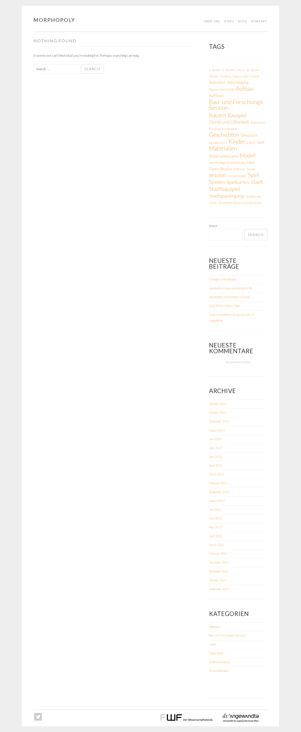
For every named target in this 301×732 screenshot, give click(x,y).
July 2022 (215, 509)
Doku (229, 21)
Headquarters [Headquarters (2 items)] (218, 142)
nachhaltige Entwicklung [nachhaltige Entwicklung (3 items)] (227, 162)
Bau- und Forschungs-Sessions (227, 635)
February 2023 (218, 483)
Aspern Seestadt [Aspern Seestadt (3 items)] (221, 89)
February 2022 (218, 553)
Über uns (212, 21)
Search (213, 226)
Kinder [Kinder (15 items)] (237, 142)
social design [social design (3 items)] (237, 176)
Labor (212, 644)
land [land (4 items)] (260, 142)
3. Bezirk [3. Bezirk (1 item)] (240, 70)
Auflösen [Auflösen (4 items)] (216, 95)
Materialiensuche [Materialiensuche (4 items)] (223, 156)
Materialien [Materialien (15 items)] (223, 148)
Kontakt (259, 21)
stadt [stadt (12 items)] (257, 182)
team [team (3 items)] (213, 202)
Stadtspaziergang (219, 662)
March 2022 (216, 545)
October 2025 (217, 404)
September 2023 (219, 421)
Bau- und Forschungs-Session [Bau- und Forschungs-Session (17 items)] (236, 104)
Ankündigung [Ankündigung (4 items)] (237, 82)
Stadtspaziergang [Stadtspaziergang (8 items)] (226, 196)
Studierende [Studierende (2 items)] (253, 196)
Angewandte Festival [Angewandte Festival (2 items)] (245, 76)
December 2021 (219, 562)
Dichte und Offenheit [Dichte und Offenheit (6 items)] (229, 122)
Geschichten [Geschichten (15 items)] (224, 135)
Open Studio (216, 653)
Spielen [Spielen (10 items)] (217, 182)
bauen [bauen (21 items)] (217, 115)
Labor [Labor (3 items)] (251, 142)
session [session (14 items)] (217, 175)
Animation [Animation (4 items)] (217, 82)
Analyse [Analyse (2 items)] (225, 76)
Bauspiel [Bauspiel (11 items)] (237, 115)
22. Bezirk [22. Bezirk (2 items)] (253, 70)
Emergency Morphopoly (222, 279)
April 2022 (215, 536)
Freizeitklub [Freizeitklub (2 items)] (229, 129)
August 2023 (217, 430)
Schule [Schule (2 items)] (251, 169)
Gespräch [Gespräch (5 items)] (249, 135)
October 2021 (217, 580)
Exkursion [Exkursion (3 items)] (258, 122)
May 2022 (215, 527)
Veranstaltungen (218, 670)
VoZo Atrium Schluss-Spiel (224, 305)
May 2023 (215, 456)
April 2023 (215, 465)
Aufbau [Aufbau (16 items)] (245, 88)
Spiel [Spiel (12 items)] (253, 175)
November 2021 (219, 571)
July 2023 (215, 439)
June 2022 (215, 518)
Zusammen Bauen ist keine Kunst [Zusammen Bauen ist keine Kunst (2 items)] (240, 202)
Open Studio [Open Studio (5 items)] (220, 168)
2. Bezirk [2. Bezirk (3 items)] (228, 70)
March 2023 (216, 474)
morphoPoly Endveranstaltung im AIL (231, 288)
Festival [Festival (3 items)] (214, 129)
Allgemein (214, 626)
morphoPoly (54, 20)
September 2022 (219, 492)
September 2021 (219, 589)
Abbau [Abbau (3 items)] (214, 76)
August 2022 (217, 500)
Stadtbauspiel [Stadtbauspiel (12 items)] (224, 189)
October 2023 (217, 412)
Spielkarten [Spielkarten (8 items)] (237, 182)
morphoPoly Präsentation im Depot (229, 297)
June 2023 (215, 448)
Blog (242, 21)
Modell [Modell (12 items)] (248, 155)
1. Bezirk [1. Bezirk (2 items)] (214, 70)
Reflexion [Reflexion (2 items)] (239, 169)
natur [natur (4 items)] (250, 162)
